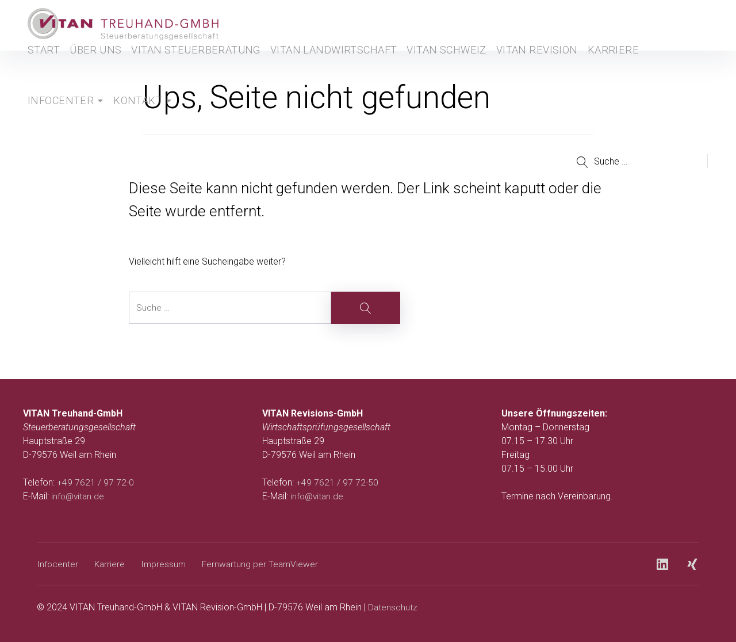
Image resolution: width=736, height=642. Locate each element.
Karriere (565, 66)
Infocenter (57, 117)
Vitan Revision (492, 66)
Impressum (166, 564)
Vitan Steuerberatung (186, 66)
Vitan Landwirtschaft (306, 66)
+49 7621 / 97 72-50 (337, 482)
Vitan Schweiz (408, 66)
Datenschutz (393, 607)
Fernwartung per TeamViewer (264, 564)
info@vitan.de (78, 496)
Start (40, 66)
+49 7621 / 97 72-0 (96, 482)
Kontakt (132, 117)
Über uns (94, 66)
